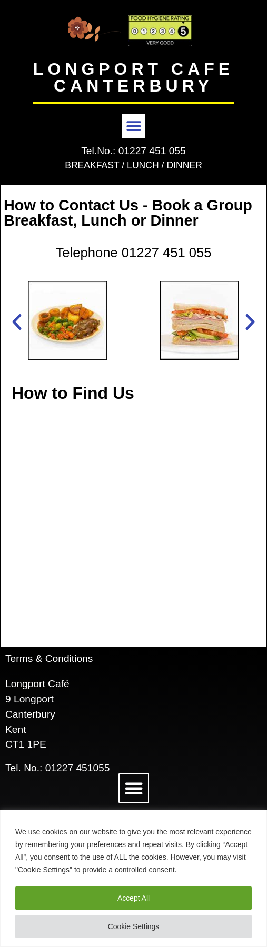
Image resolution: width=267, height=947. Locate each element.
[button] (133, 126)
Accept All (133, 898)
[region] (133, 878)
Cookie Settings (133, 926)
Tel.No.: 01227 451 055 (133, 150)
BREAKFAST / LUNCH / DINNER (133, 165)
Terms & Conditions (49, 658)
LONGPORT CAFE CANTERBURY (133, 77)
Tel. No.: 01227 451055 (57, 767)
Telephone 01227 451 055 (133, 252)
